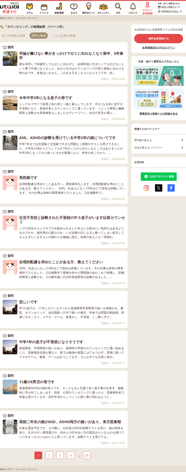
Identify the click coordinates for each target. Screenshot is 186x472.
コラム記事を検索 (63, 36)
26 (86, 455)
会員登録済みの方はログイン (158, 47)
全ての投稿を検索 (13, 36)
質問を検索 (38, 36)
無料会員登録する (158, 38)
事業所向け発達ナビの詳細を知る (159, 113)
